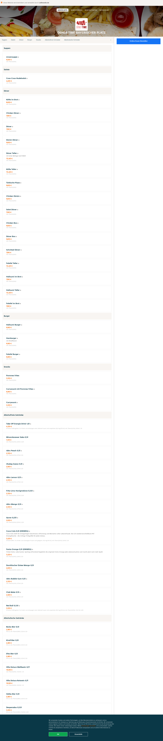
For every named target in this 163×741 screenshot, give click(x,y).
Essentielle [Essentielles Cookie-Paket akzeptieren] (78, 734)
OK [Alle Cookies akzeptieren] (58, 734)
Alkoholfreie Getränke (52, 40)
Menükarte (62, 10)
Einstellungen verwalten (89, 726)
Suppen (4, 40)
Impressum (104, 10)
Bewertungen (76, 10)
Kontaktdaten (91, 10)
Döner (21, 40)
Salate (13, 40)
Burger (29, 40)
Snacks (38, 40)
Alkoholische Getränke (72, 40)
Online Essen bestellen (139, 41)
